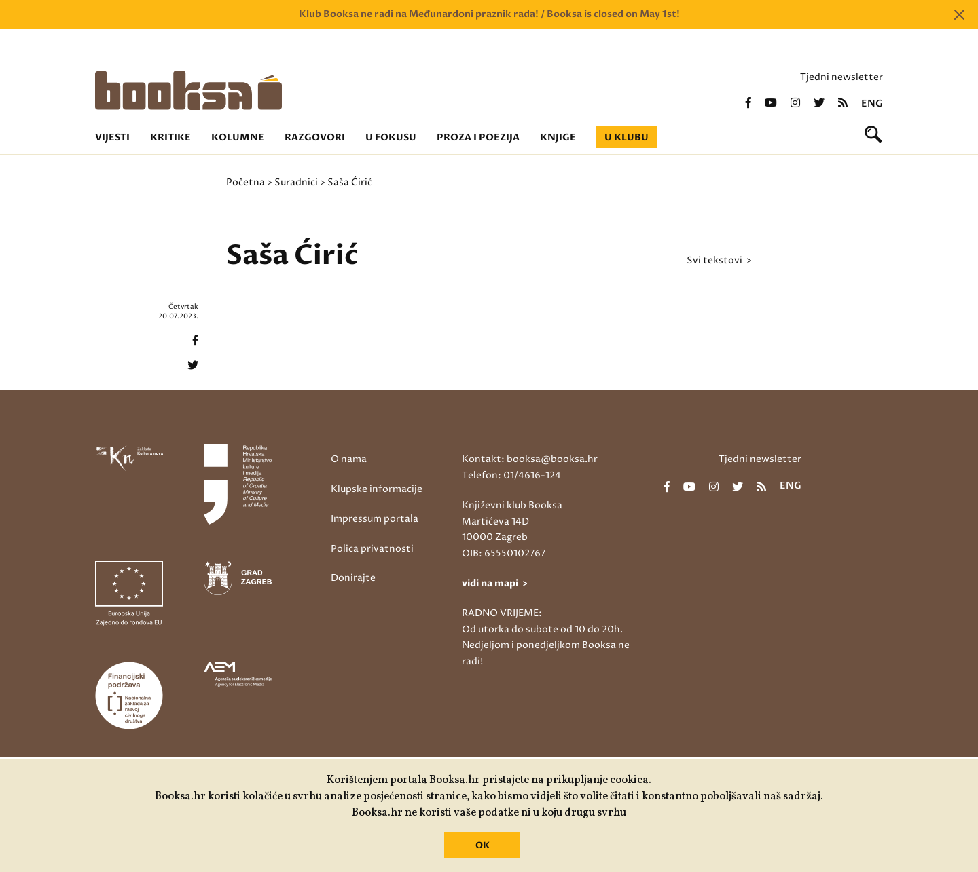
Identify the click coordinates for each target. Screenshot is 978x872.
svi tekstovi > (719, 260)
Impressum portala (374, 518)
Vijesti (112, 137)
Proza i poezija (478, 137)
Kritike (170, 137)
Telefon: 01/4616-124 (511, 475)
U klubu (626, 137)
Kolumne (237, 137)
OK (482, 845)
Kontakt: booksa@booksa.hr (530, 459)
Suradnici (296, 182)
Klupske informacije (376, 488)
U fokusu (390, 137)
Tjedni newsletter (841, 77)
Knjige (558, 137)
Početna (245, 182)
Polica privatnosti (372, 548)
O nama (349, 459)
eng (872, 104)
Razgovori (315, 137)
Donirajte (353, 577)
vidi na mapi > (495, 583)
